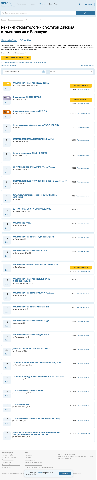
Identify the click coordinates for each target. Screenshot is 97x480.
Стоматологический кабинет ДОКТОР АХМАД (33, 293)
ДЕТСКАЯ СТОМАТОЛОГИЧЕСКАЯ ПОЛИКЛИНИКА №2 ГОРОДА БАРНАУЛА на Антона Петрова (36, 433)
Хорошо (65, 474)
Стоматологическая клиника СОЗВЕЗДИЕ (31, 321)
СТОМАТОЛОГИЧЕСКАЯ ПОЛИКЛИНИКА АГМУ (33, 139)
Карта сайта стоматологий (33, 462)
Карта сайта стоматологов (33, 465)
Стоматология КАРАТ (22, 223)
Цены (50, 4)
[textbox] (69, 71)
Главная (3, 20)
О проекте (28, 457)
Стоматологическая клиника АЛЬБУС (29, 251)
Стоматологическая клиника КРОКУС (29, 111)
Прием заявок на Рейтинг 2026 (16, 58)
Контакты (28, 470)
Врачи (32, 4)
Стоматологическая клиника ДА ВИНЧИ (30, 335)
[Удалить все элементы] (43, 71)
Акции (56, 4)
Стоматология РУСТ (21, 404)
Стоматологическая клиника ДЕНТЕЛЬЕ (30, 83)
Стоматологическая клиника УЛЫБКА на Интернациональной (31, 280)
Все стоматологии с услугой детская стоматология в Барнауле (23, 62)
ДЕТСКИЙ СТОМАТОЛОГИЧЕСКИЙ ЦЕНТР (31, 349)
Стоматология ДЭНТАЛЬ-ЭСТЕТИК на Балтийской (35, 265)
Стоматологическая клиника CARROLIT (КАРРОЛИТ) (36, 418)
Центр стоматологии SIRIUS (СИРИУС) (29, 153)
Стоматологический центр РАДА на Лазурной (33, 237)
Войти (90, 4)
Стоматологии (21, 4)
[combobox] (24, 72)
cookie (40, 473)
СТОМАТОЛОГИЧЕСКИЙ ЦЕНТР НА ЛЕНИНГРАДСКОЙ (36, 362)
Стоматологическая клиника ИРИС (28, 390)
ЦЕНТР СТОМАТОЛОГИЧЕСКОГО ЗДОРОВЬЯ (32, 209)
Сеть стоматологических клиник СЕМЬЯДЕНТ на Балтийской (34, 196)
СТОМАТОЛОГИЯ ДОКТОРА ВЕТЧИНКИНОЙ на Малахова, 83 (39, 376)
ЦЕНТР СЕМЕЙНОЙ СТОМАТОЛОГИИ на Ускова (33, 167)
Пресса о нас (29, 455)
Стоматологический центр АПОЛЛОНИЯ (30, 307)
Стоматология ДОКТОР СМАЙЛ (26, 97)
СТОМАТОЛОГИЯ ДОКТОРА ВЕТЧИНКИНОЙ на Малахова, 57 (39, 181)
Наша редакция (30, 460)
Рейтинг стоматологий (15, 20)
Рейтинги (41, 4)
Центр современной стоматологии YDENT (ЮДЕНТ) (35, 125)
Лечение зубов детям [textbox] (11, 72)
